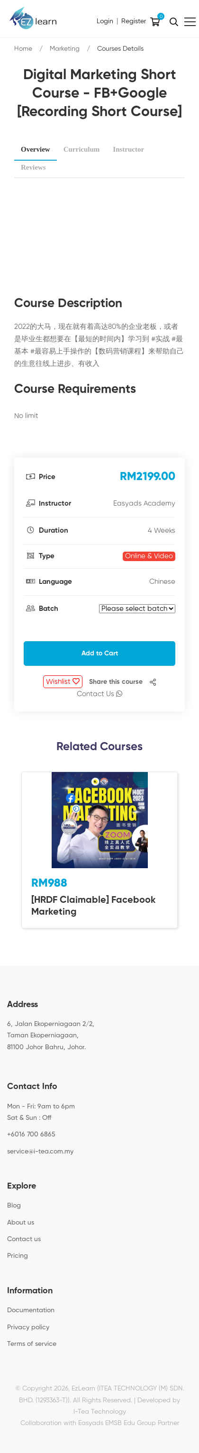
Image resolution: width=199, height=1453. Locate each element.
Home (23, 48)
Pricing (17, 1256)
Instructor (128, 149)
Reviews (33, 167)
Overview (35, 149)
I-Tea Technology (99, 1411)
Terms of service (31, 1344)
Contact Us (99, 694)
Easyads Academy (144, 503)
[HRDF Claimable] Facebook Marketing (93, 906)
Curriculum (81, 149)
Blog (14, 1205)
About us (20, 1222)
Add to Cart (99, 653)
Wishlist (63, 681)
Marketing (65, 48)
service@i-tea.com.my (40, 1151)
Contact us (24, 1239)
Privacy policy (28, 1327)
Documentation (30, 1310)
